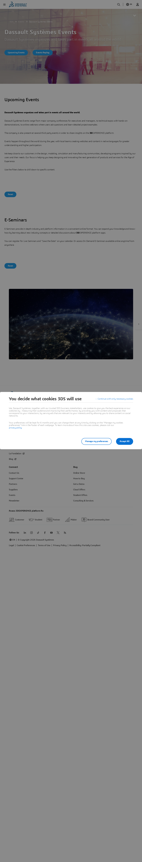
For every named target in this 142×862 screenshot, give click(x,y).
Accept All (125, 441)
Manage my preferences (96, 441)
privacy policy (15, 428)
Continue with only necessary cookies (115, 399)
